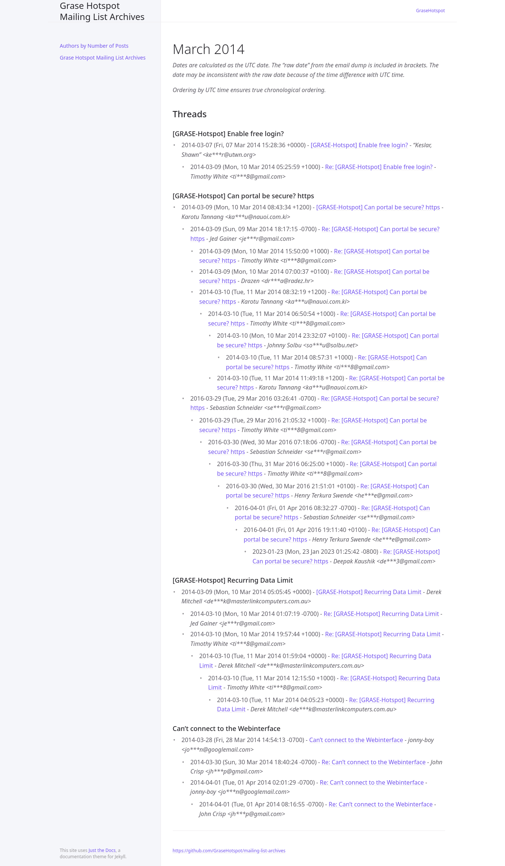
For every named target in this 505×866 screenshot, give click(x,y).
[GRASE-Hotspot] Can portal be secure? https (378, 207)
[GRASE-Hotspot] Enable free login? (359, 145)
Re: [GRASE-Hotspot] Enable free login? (379, 167)
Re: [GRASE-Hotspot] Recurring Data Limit (381, 614)
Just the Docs (101, 850)
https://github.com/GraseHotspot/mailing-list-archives (229, 851)
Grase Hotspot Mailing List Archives (102, 11)
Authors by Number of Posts (94, 45)
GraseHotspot (430, 10)
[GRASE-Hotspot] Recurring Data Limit (368, 592)
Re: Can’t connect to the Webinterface (373, 762)
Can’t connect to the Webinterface (356, 740)
